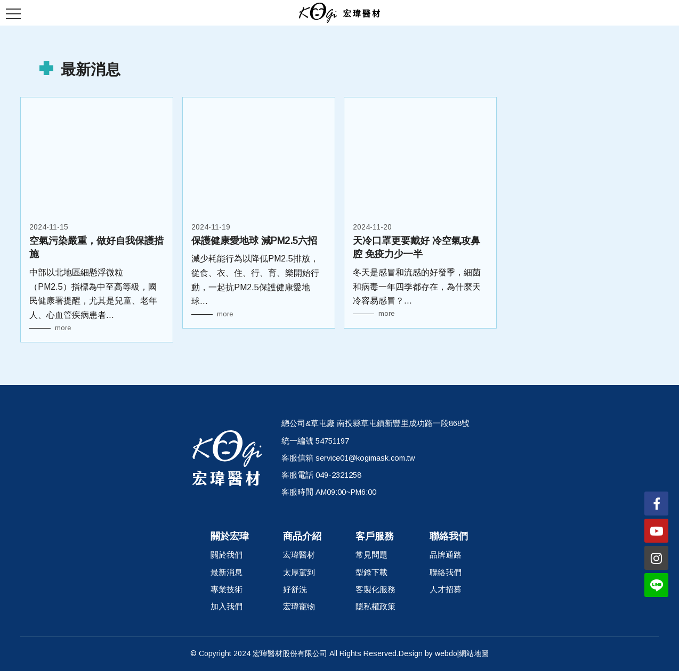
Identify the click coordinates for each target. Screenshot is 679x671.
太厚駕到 (299, 572)
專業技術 (226, 589)
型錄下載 (371, 572)
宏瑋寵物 (299, 606)
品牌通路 (446, 555)
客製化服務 (375, 589)
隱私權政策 (375, 606)
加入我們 (226, 606)
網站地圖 (474, 653)
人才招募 (446, 589)
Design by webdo (428, 653)
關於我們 (226, 555)
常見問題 (371, 555)
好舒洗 (295, 589)
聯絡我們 (446, 572)
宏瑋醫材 (299, 555)
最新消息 (226, 572)
